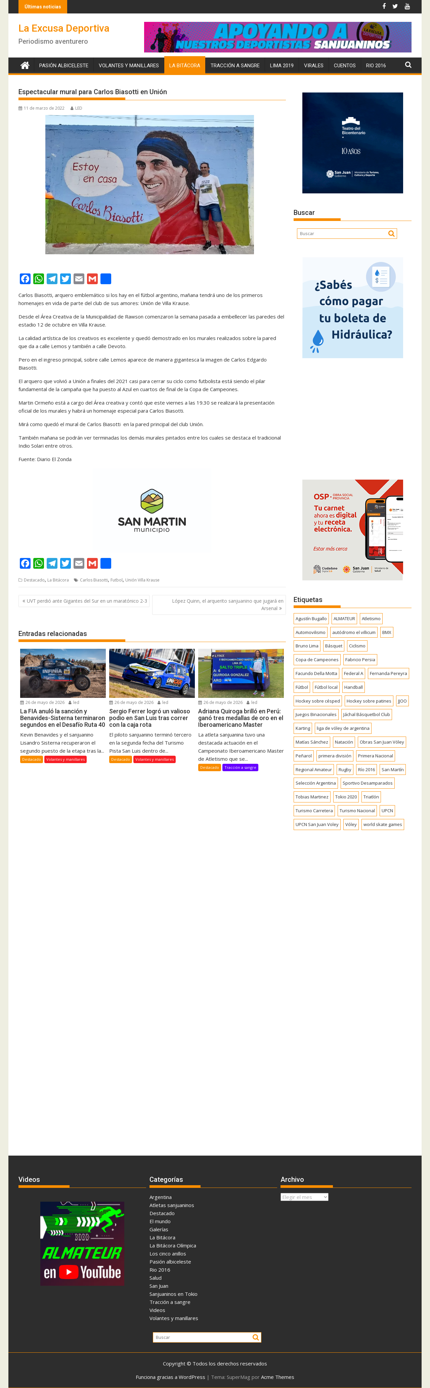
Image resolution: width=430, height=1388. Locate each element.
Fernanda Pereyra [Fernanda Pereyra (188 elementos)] (388, 673)
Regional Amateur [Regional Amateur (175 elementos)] (314, 769)
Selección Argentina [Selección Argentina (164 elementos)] (316, 783)
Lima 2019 (282, 66)
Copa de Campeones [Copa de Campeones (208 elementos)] (317, 660)
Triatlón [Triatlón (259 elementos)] (371, 797)
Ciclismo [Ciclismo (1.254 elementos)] (357, 646)
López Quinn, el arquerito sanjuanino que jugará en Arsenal (228, 604)
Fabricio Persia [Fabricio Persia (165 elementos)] (360, 660)
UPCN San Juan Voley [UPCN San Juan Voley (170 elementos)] (317, 824)
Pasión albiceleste (63, 66)
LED (76, 108)
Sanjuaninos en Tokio (173, 1293)
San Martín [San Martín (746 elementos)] (393, 769)
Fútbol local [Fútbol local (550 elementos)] (326, 687)
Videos (157, 1310)
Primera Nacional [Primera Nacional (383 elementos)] (375, 756)
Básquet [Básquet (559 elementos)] (333, 646)
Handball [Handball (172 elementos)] (353, 687)
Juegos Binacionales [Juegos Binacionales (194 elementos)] (316, 714)
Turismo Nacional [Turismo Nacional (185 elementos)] (357, 811)
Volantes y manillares (129, 66)
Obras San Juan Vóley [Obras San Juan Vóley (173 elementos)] (382, 742)
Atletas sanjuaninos (171, 1205)
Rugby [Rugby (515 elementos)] (345, 769)
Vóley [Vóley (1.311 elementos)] (351, 824)
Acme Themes (277, 1377)
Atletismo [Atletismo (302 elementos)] (371, 618)
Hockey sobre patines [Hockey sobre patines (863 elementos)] (369, 701)
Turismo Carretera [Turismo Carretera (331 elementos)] (314, 811)
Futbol (117, 580)
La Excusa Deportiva (64, 28)
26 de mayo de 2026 (42, 702)
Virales (314, 66)
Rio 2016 (376, 66)
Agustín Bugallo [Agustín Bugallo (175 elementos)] (311, 618)
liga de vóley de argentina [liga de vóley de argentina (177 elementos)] (343, 728)
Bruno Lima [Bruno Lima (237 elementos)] (307, 646)
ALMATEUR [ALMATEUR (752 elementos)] (344, 618)
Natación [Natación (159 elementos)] (344, 742)
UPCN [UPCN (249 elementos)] (387, 811)
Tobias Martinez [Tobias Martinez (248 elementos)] (312, 797)
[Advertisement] (353, 416)
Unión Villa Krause (142, 580)
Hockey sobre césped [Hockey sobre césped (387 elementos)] (318, 701)
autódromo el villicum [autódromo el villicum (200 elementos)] (354, 632)
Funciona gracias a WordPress (170, 1377)
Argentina (160, 1197)
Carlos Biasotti (94, 580)
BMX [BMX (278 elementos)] (386, 632)
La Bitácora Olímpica (172, 1245)
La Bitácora (184, 66)
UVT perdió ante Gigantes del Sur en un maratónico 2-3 (87, 601)
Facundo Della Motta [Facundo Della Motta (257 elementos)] (316, 673)
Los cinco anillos (167, 1253)
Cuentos (345, 66)
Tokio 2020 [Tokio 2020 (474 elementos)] (346, 797)
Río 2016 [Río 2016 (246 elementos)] (366, 769)
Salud (155, 1277)
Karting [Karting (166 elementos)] (303, 728)
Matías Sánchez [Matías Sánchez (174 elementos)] (312, 742)
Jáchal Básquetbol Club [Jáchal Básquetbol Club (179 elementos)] (366, 714)
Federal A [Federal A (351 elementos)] (353, 673)
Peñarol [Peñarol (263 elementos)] (304, 756)
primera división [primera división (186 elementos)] (334, 756)
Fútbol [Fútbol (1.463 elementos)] (302, 687)
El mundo (160, 1221)
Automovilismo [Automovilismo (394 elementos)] (311, 632)
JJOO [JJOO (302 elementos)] (402, 701)
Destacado (34, 580)
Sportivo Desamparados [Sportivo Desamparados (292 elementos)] (368, 783)
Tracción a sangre (235, 66)
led (74, 702)
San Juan (158, 1285)
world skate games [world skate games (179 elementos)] (382, 824)
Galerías (158, 1229)
